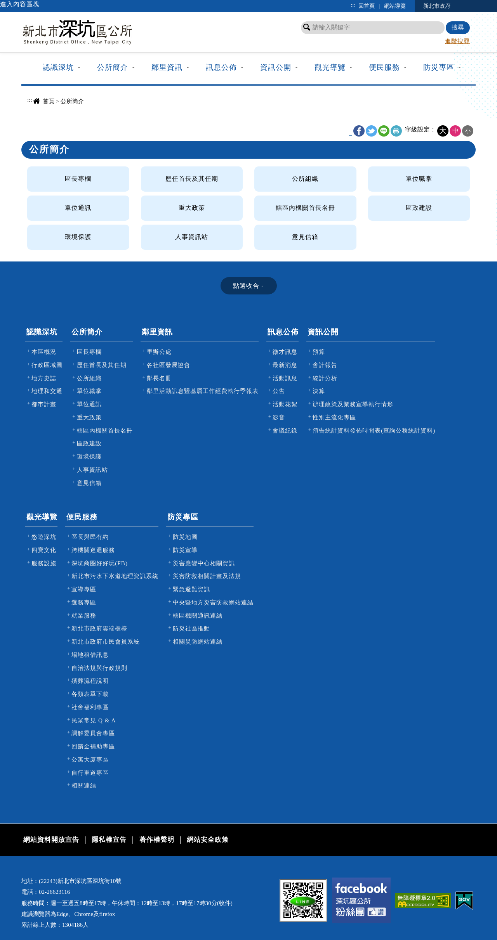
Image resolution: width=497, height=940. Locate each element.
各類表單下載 (90, 694)
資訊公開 (275, 67)
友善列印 (396, 131)
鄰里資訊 (166, 67)
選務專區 (83, 602)
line (383, 131)
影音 (279, 417)
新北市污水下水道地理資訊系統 (114, 576)
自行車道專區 (90, 772)
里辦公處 (159, 351)
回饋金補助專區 (93, 746)
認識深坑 (58, 67)
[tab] (249, 285)
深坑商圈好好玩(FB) (99, 563)
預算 (319, 351)
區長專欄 (78, 178)
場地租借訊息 (90, 654)
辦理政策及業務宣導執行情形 (353, 404)
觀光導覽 (330, 67)
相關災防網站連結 (197, 641)
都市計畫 (43, 404)
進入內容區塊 (20, 4)
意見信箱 (305, 237)
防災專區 (438, 67)
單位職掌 (419, 178)
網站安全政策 (208, 839)
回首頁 (366, 6)
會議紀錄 (285, 430)
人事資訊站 (191, 237)
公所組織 (305, 178)
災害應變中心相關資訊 (204, 563)
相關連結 (83, 785)
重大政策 (192, 207)
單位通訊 (78, 207)
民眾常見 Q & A (93, 720)
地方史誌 (43, 378)
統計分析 (325, 378)
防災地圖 (185, 536)
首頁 (48, 101)
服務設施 (43, 563)
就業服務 (83, 615)
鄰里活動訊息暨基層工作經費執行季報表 (203, 391)
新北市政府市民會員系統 (105, 641)
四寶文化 (43, 550)
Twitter (371, 131)
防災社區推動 (191, 628)
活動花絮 (285, 404)
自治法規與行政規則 (99, 668)
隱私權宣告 (109, 839)
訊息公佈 (221, 67)
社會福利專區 (90, 707)
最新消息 (285, 365)
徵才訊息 (285, 351)
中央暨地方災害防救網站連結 (213, 602)
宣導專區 (83, 589)
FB (359, 131)
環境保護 (78, 237)
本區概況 (43, 351)
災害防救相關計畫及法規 (207, 576)
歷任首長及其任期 (191, 178)
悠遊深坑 (43, 536)
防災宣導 (185, 550)
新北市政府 (436, 6)
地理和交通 (47, 391)
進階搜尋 (457, 41)
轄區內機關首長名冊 (305, 207)
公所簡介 (112, 67)
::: (353, 5)
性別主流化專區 (334, 417)
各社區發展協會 (168, 365)
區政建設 (419, 207)
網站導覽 (395, 6)
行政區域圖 (47, 365)
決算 (319, 391)
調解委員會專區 (93, 733)
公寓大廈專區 (90, 759)
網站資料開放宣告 (51, 839)
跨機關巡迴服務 (93, 550)
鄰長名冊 (159, 378)
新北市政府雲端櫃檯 (99, 628)
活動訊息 (285, 378)
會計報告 (325, 365)
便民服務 (384, 67)
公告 (279, 391)
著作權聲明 (156, 839)
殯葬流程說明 (90, 680)
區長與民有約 (90, 536)
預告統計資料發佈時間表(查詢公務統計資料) (374, 430)
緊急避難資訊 (191, 589)
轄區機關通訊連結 (197, 615)
